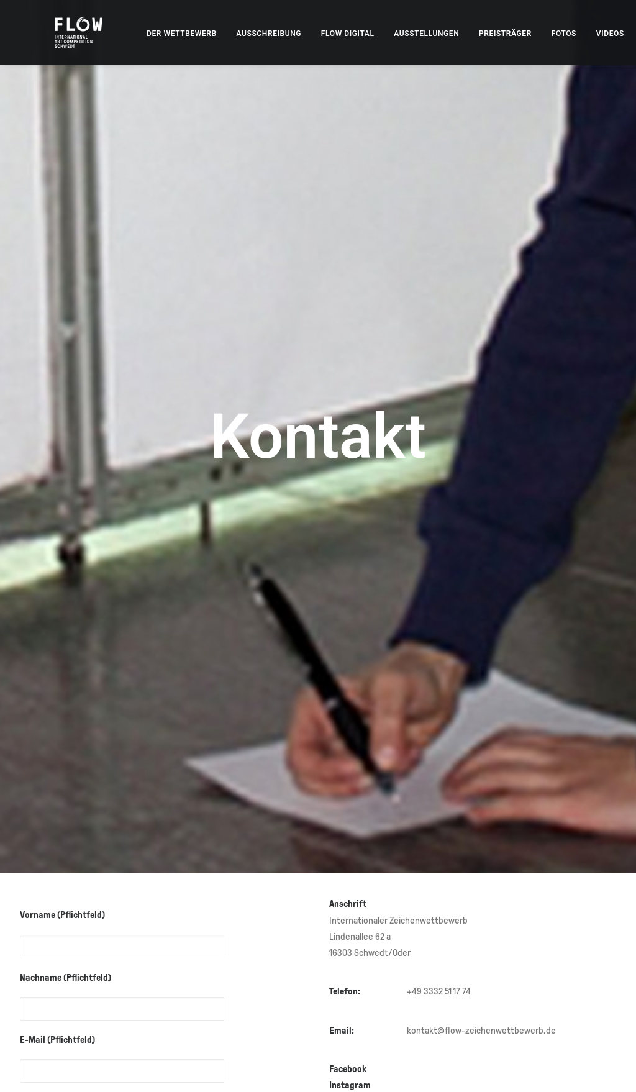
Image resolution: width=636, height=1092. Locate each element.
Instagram (351, 976)
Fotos (539, 33)
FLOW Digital (323, 33)
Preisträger (480, 33)
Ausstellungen (401, 33)
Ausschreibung (244, 33)
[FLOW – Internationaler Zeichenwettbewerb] (66, 32)
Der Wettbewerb (157, 33)
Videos (585, 33)
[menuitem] (157, 33)
